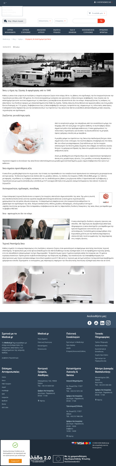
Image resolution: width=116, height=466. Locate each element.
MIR (3, 394)
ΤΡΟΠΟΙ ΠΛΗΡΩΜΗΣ (9, 12)
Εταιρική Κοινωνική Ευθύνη (75, 351)
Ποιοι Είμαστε (42, 339)
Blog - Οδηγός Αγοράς (15, 21)
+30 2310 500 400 (105, 385)
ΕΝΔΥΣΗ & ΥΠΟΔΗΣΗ (56, 31)
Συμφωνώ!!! (15, 461)
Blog (14, 39)
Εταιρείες (59, 21)
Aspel (4, 387)
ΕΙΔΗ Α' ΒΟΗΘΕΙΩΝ (72, 31)
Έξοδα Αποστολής (101, 345)
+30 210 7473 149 (76, 391)
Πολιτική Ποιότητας (45, 342)
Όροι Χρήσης (70, 345)
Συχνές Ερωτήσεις (101, 355)
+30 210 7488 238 (76, 416)
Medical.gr (6, 39)
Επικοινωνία (42, 349)
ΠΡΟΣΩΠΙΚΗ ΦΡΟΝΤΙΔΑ (103, 31)
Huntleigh (5, 390)
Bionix (4, 404)
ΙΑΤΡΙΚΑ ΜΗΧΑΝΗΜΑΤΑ (10, 31)
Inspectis (5, 397)
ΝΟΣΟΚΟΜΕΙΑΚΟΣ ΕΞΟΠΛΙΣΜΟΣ (88, 31)
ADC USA (5, 407)
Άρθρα (20, 39)
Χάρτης (41, 401)
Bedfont (4, 401)
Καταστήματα (42, 346)
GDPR (68, 348)
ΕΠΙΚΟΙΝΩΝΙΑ (6, 15)
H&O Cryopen (6, 384)
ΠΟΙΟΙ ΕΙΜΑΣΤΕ (7, 7)
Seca (3, 380)
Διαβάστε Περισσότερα (10, 358)
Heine (4, 377)
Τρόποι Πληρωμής (101, 342)
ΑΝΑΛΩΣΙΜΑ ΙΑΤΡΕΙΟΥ (41, 31)
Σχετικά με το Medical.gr (75, 342)
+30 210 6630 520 (48, 386)
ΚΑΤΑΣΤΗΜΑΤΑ (7, 10)
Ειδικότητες (44, 21)
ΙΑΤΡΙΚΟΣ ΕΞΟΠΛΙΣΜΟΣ (25, 31)
